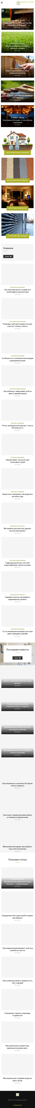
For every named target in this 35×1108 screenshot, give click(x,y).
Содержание (17, 1105)
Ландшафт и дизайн (25, 2)
